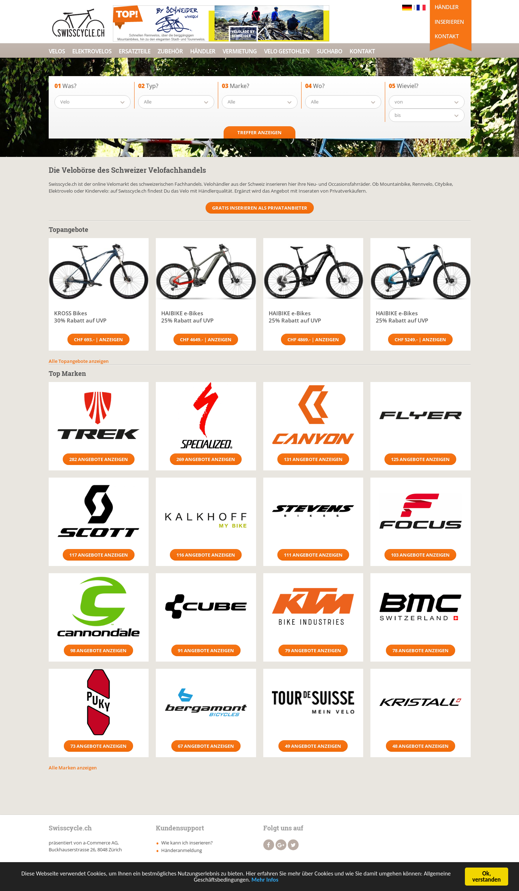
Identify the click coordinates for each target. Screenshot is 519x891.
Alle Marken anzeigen (73, 767)
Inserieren (449, 21)
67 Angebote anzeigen (206, 746)
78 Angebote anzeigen (420, 650)
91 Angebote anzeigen (206, 650)
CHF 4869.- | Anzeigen (313, 339)
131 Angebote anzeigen (313, 459)
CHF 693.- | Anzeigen (98, 339)
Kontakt (447, 36)
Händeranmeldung (181, 850)
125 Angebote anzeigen (420, 459)
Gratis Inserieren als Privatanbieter (259, 208)
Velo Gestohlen (286, 51)
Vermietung (240, 51)
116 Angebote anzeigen (205, 555)
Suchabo (329, 51)
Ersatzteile (134, 51)
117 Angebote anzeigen (98, 555)
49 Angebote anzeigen (313, 746)
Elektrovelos (91, 51)
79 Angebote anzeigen (313, 650)
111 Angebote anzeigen (313, 555)
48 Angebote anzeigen (420, 746)
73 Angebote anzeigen (98, 746)
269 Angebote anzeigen (205, 459)
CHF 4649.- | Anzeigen (206, 339)
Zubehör (170, 51)
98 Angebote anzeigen (98, 650)
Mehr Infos (266, 881)
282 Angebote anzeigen (98, 459)
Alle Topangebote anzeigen (79, 361)
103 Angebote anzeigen (420, 555)
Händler (447, 6)
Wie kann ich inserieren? (187, 842)
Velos (57, 51)
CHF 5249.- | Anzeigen (420, 339)
